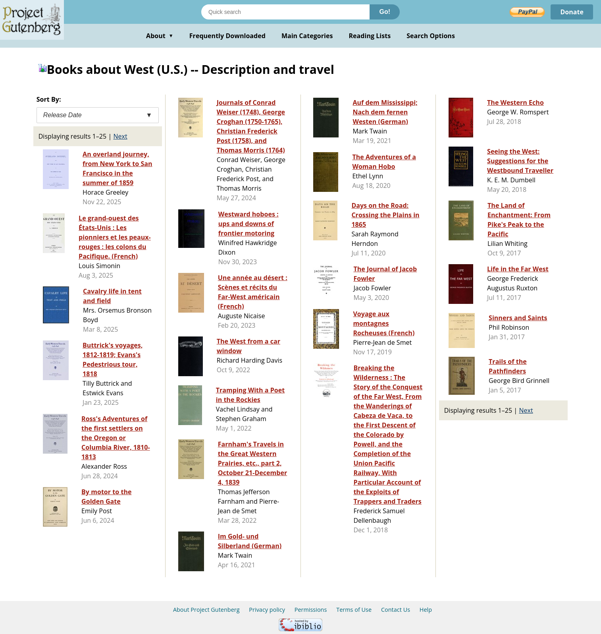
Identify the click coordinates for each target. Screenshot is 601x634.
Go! (384, 11)
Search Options (430, 35)
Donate (572, 12)
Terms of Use (354, 609)
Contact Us (395, 609)
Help (426, 609)
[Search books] (285, 11)
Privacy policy (267, 609)
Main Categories (307, 35)
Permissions (311, 609)
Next (120, 136)
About (159, 36)
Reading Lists (370, 35)
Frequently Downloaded (227, 35)
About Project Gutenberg (206, 609)
